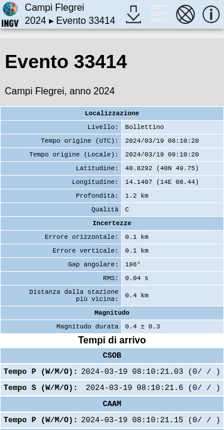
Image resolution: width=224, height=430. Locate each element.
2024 (36, 21)
